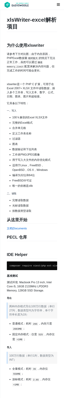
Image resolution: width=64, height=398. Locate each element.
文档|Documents (17, 228)
